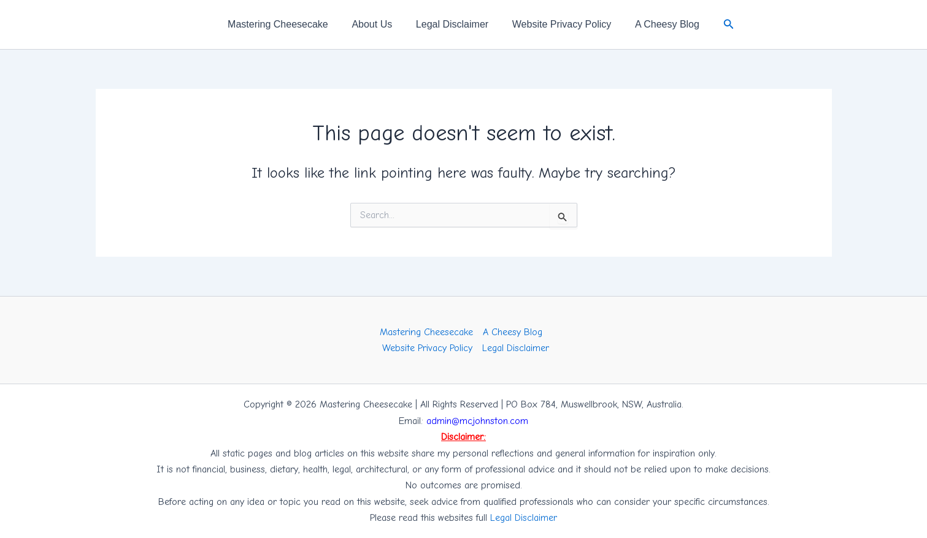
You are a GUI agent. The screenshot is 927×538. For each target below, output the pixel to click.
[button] (719, 24)
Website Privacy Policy (557, 24)
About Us (376, 24)
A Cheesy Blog (659, 24)
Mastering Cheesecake (286, 24)
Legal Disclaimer (452, 24)
